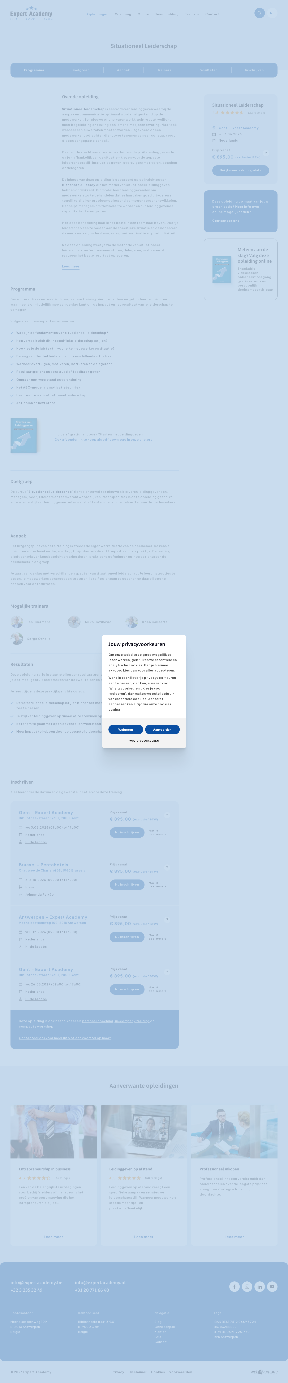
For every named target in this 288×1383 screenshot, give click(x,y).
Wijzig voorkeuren (144, 740)
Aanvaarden (162, 729)
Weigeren (125, 729)
